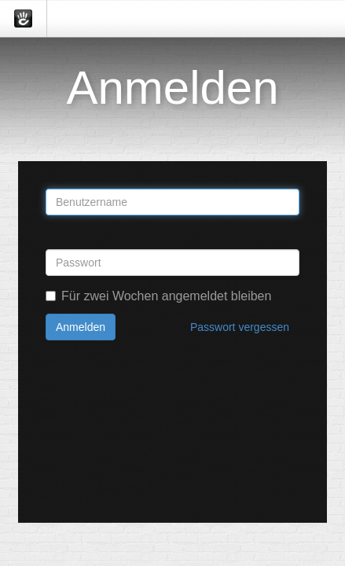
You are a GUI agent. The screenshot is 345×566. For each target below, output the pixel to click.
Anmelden (80, 327)
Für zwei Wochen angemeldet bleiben (158, 296)
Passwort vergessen (239, 327)
